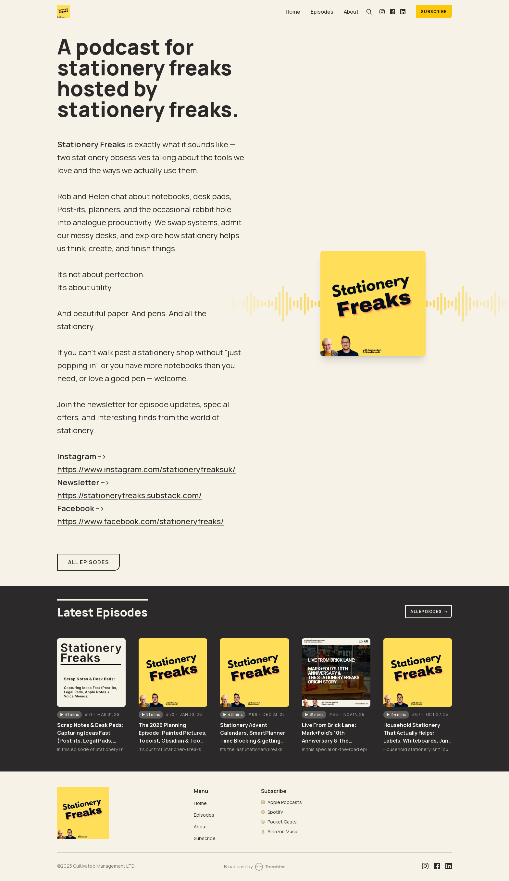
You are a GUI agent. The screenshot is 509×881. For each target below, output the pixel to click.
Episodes (322, 11)
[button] (69, 715)
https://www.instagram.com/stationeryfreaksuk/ (146, 469)
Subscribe (434, 11)
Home (293, 11)
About (351, 11)
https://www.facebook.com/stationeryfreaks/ (140, 521)
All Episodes (429, 611)
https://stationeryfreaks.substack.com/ (129, 495)
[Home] (167, 11)
